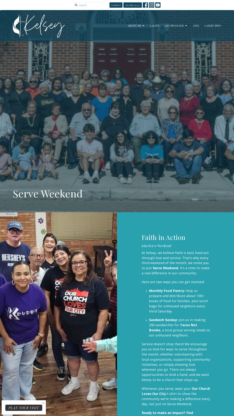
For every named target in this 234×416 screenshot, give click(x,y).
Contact (116, 5)
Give (196, 25)
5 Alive (154, 25)
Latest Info (213, 25)
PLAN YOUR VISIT (24, 408)
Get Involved (176, 26)
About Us (136, 26)
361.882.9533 (132, 5)
